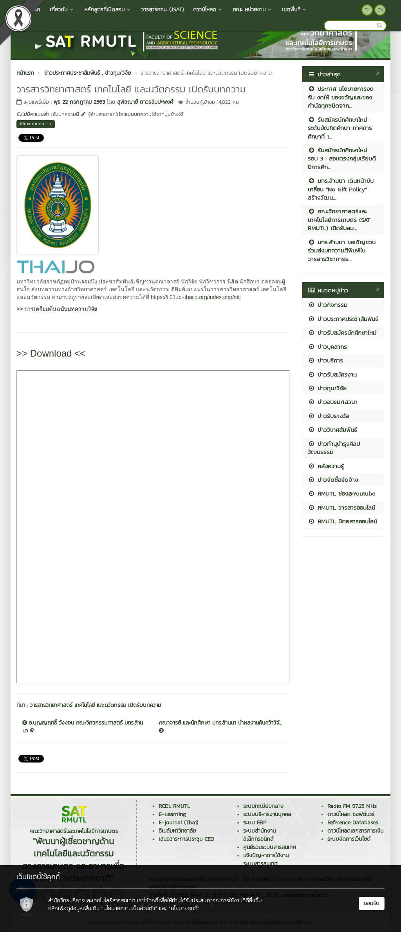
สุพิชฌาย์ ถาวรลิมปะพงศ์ (145, 102)
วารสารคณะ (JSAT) (162, 9)
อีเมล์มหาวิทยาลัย (177, 831)
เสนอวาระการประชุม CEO (186, 839)
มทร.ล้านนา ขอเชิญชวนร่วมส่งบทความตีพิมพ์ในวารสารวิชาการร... (342, 250)
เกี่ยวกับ (62, 9)
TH (367, 9)
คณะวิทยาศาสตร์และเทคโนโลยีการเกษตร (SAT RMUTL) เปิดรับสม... (339, 220)
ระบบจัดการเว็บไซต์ (348, 839)
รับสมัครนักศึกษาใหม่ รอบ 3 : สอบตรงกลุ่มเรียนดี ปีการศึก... (342, 158)
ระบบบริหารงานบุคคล (267, 814)
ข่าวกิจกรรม (327, 304)
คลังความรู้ (326, 466)
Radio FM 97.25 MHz (352, 806)
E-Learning (172, 814)
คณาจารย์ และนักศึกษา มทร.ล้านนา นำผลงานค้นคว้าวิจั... (220, 726)
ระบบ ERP (254, 822)
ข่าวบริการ (325, 360)
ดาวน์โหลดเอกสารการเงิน (355, 831)
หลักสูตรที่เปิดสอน (108, 9)
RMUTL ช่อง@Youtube (341, 493)
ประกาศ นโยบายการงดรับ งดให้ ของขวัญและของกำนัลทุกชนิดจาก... (341, 97)
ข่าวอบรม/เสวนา (333, 401)
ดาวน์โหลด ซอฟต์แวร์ (350, 814)
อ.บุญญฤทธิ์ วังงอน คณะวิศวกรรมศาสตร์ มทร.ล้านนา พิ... (82, 727)
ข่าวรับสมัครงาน (332, 374)
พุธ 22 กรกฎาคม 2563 (79, 102)
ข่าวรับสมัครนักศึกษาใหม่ (342, 332)
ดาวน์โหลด (208, 9)
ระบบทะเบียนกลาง (263, 806)
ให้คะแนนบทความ (35, 124)
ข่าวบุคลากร (327, 346)
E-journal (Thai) (178, 822)
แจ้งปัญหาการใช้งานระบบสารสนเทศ (266, 859)
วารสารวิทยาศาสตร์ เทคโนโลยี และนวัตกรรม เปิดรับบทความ (95, 705)
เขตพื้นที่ (294, 9)
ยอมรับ (371, 903)
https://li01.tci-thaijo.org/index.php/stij (196, 297)
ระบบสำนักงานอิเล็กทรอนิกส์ (259, 835)
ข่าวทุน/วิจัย (327, 388)
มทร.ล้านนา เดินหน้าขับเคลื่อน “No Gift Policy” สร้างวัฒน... (341, 189)
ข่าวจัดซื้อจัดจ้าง (333, 479)
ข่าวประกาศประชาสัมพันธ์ (343, 318)
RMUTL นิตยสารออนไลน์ (342, 521)
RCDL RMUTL (174, 806)
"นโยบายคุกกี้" (184, 908)
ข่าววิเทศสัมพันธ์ (332, 429)
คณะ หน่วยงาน (253, 9)
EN (380, 9)
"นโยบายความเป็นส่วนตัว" (129, 908)
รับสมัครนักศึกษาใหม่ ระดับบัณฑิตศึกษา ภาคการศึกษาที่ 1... (340, 128)
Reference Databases (352, 822)
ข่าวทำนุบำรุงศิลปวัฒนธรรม (334, 447)
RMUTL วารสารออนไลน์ (341, 507)
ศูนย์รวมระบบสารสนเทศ (269, 847)
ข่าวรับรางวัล (328, 415)
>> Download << (50, 353)
